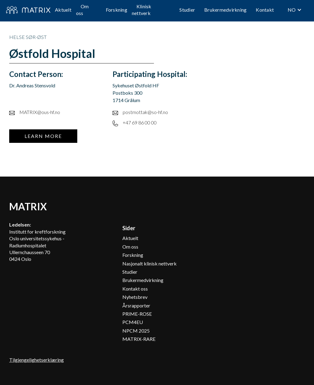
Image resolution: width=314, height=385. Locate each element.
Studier (187, 10)
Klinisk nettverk (141, 9)
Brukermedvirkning (225, 10)
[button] (294, 9)
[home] (28, 10)
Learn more (43, 136)
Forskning (116, 10)
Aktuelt (63, 10)
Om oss (82, 9)
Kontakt (265, 10)
